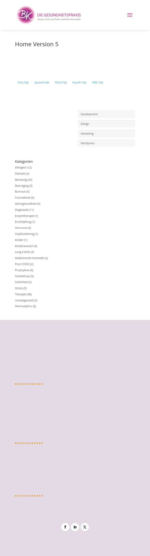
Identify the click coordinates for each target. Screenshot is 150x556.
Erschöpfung (23, 222)
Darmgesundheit (25, 204)
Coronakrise (22, 197)
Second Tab (41, 82)
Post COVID (22, 264)
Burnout (20, 191)
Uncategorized (24, 300)
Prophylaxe (22, 270)
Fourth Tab (79, 82)
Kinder (19, 240)
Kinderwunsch (24, 246)
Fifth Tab (97, 82)
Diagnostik (22, 210)
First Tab (23, 82)
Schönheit (21, 282)
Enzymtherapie (24, 216)
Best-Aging (22, 185)
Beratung (21, 179)
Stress (19, 288)
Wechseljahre (23, 306)
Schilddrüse (22, 276)
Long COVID (22, 252)
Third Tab (61, 82)
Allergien (20, 167)
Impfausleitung (24, 234)
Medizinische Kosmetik (29, 258)
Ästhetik (20, 173)
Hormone (21, 228)
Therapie (20, 294)
